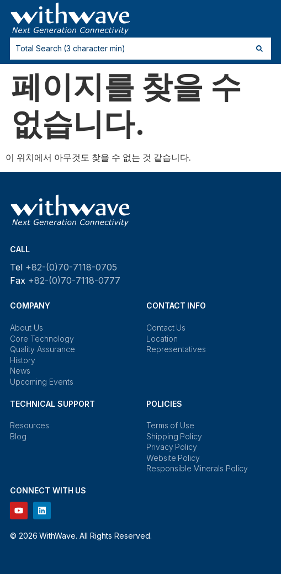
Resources (29, 425)
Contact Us (166, 327)
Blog (18, 436)
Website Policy (173, 458)
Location (162, 338)
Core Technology (42, 338)
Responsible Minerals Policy (197, 468)
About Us (26, 327)
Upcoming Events (41, 381)
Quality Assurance (42, 349)
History (22, 360)
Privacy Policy (172, 446)
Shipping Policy (174, 436)
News (20, 370)
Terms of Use (170, 425)
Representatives (176, 349)
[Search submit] (259, 48)
